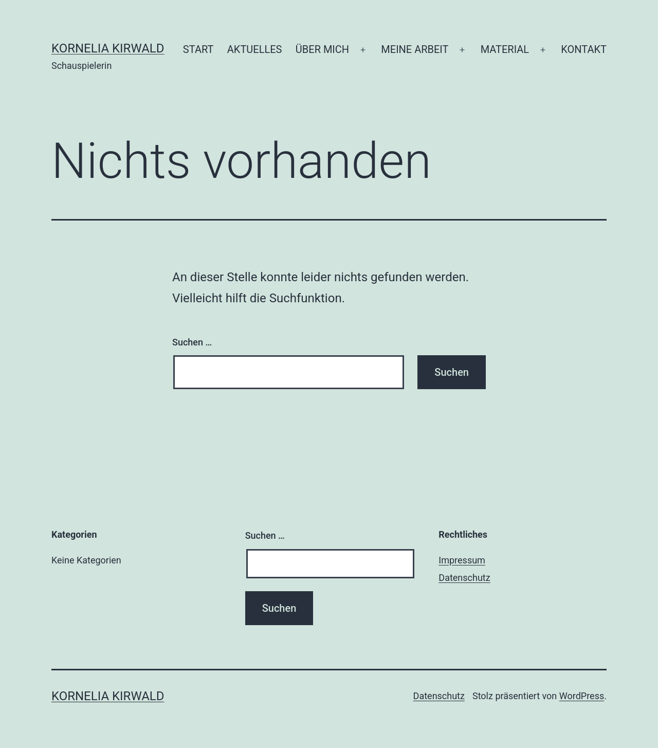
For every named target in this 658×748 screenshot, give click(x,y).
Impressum (461, 560)
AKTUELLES (254, 49)
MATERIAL (505, 49)
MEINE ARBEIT (414, 49)
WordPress (581, 695)
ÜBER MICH (322, 49)
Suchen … (192, 342)
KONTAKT (584, 49)
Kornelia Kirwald (107, 48)
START (198, 49)
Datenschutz (464, 577)
